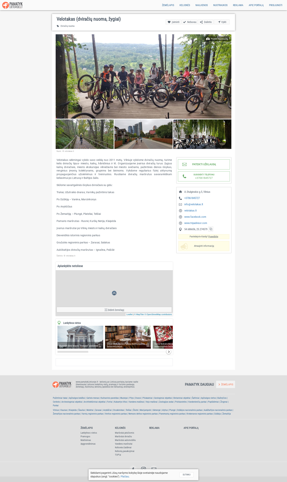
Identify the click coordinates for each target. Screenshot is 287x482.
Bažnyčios (221, 398)
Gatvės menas (93, 398)
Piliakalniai (147, 398)
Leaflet (129, 314)
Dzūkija (217, 413)
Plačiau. (125, 476)
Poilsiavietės (181, 402)
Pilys (131, 398)
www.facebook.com (195, 216)
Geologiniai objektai (163, 398)
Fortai (109, 402)
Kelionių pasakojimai (124, 451)
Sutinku (187, 474)
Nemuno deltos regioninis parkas (143, 413)
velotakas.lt (190, 210)
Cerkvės (56, 402)
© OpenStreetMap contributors (158, 314)
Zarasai (98, 410)
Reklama (238, 5)
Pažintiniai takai (60, 398)
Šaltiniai (195, 398)
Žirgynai (224, 402)
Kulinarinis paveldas (110, 398)
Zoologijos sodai (166, 402)
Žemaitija (226, 413)
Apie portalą (256, 5)
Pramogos (85, 436)
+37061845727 (192, 198)
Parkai (56, 405)
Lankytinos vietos (89, 432)
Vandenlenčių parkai (197, 402)
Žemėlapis (168, 5)
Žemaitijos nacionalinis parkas (66, 413)
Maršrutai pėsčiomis (124, 432)
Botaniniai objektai (182, 398)
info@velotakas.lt (193, 204)
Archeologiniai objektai (71, 402)
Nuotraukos (220, 5)
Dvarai (138, 398)
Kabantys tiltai (120, 402)
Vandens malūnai (136, 402)
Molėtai (90, 410)
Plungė (172, 410)
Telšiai (128, 410)
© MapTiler (139, 314)
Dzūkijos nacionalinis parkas (189, 410)
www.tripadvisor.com (195, 223)
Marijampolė (145, 410)
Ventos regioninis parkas (116, 413)
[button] (143, 76)
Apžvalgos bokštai (77, 398)
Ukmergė (157, 410)
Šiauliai (81, 410)
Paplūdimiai (213, 402)
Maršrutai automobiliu (125, 440)
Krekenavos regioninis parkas (200, 413)
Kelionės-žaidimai (123, 447)
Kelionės (185, 5)
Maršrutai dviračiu (123, 436)
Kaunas (64, 410)
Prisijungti (275, 5)
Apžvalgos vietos (208, 398)
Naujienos (201, 5)
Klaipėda (73, 410)
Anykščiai (107, 410)
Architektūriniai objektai (94, 402)
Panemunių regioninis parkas (172, 413)
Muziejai (124, 398)
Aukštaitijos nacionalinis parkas (218, 410)
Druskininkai (118, 410)
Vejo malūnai (151, 402)
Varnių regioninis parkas (92, 413)
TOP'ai (118, 454)
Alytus (165, 410)
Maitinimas (86, 440)
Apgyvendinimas (88, 443)
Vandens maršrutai (123, 443)
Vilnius (56, 410)
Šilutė (135, 410)
